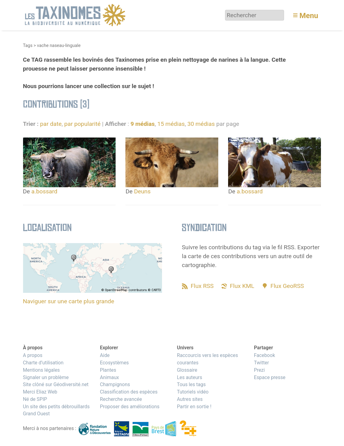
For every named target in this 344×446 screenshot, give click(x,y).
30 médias (201, 123)
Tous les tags (191, 384)
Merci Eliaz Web (40, 392)
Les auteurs (189, 377)
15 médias (171, 123)
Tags (28, 45)
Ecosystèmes (114, 363)
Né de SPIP (35, 399)
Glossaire (187, 370)
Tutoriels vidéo (192, 392)
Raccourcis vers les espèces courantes (207, 359)
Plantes (108, 370)
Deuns (142, 191)
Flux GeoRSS (287, 285)
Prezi (259, 370)
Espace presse (270, 377)
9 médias (142, 123)
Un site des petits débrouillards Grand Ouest (56, 410)
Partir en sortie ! (194, 406)
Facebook (264, 355)
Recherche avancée (121, 399)
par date (50, 123)
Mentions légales (41, 370)
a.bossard (44, 191)
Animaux (109, 377)
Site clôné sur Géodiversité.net (56, 384)
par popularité (82, 123)
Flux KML (242, 285)
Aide (105, 355)
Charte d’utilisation (43, 363)
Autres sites (190, 399)
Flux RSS (202, 285)
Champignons (115, 384)
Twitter (261, 363)
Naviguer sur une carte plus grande (68, 301)
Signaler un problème (46, 377)
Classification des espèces (128, 392)
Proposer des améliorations (130, 406)
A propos (32, 355)
